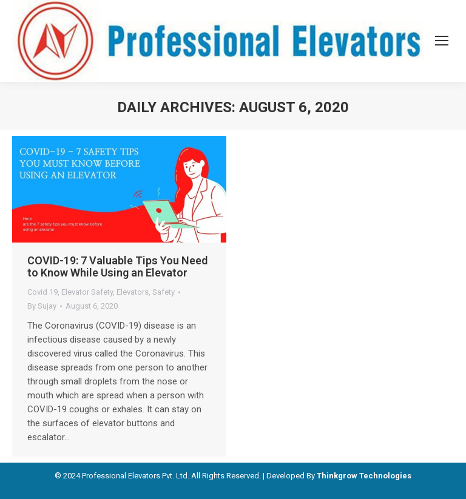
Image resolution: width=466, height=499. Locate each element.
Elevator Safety (87, 291)
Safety (163, 291)
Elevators (132, 291)
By (41, 305)
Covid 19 (42, 291)
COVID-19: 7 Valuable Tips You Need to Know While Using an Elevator (117, 266)
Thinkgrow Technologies (364, 475)
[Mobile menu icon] (442, 40)
